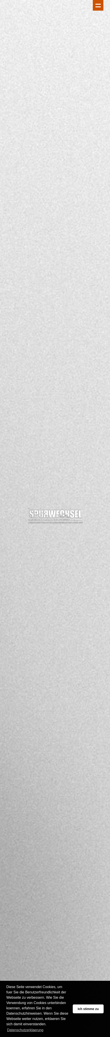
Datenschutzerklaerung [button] (25, 1030)
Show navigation (98, 5)
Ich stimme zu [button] (88, 1009)
